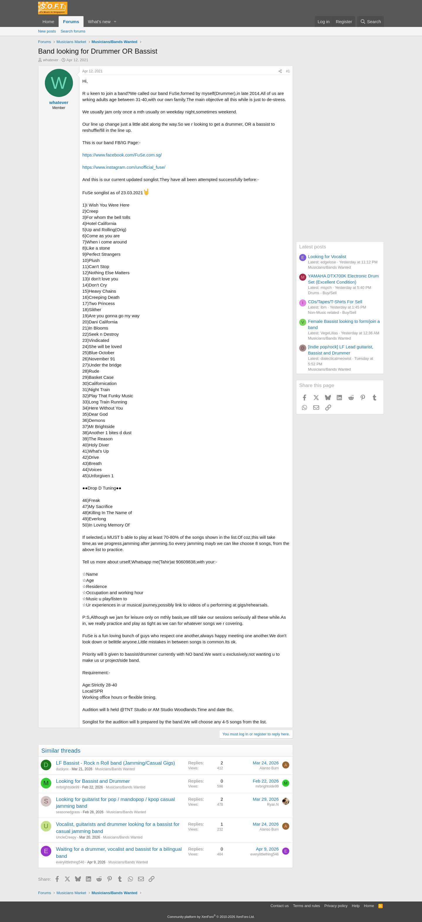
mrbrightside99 (67, 787)
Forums (71, 21)
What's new (99, 21)
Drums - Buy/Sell (322, 293)
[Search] (370, 21)
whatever (51, 60)
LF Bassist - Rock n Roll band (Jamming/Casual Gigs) (115, 763)
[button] (115, 21)
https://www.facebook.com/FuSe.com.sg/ (122, 154)
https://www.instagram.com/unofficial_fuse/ (123, 167)
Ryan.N (273, 804)
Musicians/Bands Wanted (115, 769)
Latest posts (312, 247)
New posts (47, 31)
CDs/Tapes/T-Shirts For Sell (335, 301)
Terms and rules (306, 906)
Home (48, 21)
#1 (288, 71)
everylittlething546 (70, 862)
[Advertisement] (340, 153)
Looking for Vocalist (327, 256)
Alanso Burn (269, 768)
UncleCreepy (66, 837)
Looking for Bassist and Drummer (93, 781)
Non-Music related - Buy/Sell (332, 312)
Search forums (73, 31)
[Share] (280, 71)
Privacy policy (336, 906)
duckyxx (62, 769)
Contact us (279, 906)
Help (356, 906)
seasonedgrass (68, 812)
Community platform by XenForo (211, 916)
